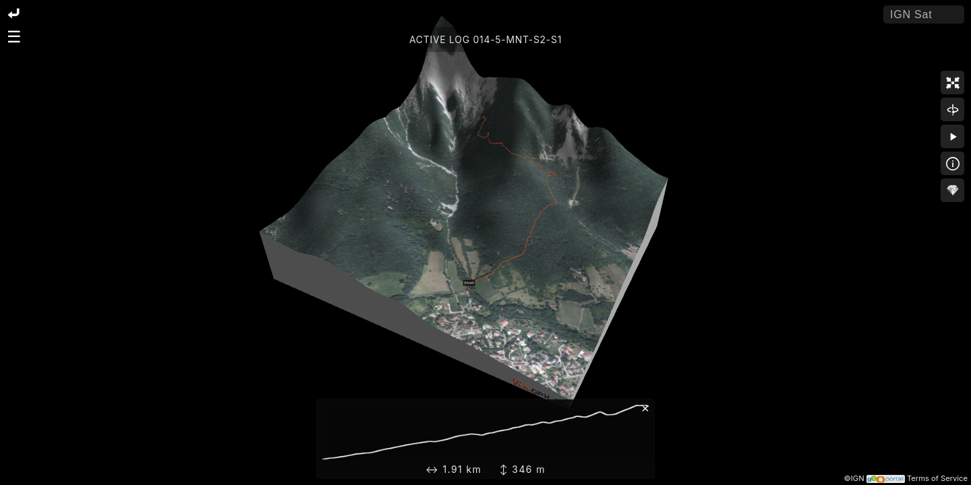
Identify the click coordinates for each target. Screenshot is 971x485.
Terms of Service (937, 478)
